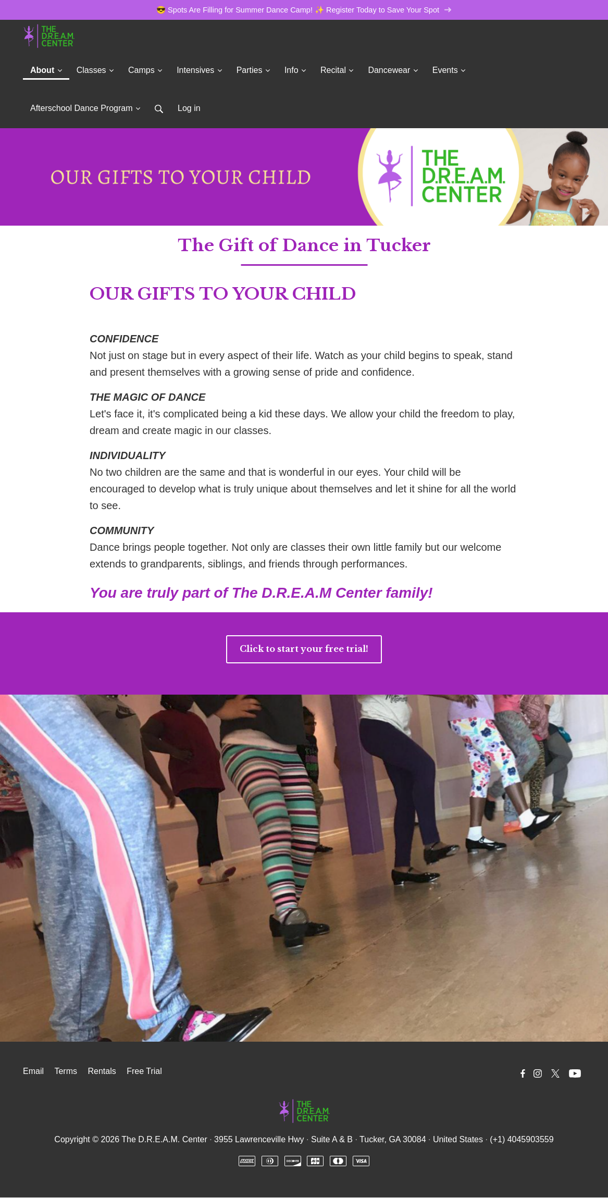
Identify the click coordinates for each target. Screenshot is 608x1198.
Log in (189, 108)
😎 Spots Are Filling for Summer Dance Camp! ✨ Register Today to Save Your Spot (304, 10)
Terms (65, 1071)
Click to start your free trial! (304, 649)
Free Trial (144, 1071)
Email (33, 1071)
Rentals (102, 1071)
